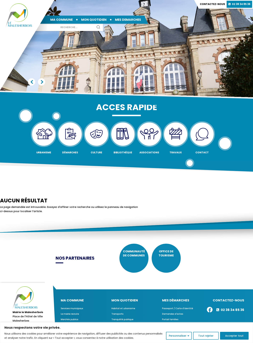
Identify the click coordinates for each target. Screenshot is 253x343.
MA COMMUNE (61, 20)
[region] (126, 332)
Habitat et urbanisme (123, 312)
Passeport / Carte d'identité (177, 312)
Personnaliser (177, 336)
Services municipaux (72, 312)
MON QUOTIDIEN (93, 20)
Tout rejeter (205, 336)
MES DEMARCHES (128, 20)
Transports (117, 317)
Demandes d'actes (172, 317)
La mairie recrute (70, 317)
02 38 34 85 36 (241, 4)
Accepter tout (234, 336)
